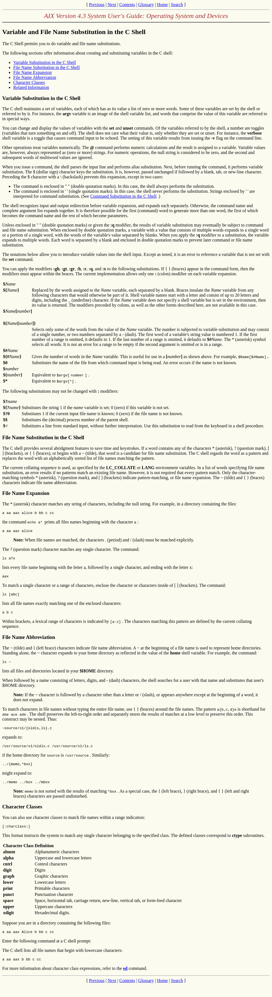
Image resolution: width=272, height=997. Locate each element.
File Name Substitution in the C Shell (46, 67)
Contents (127, 4)
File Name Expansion (32, 72)
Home (162, 4)
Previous (97, 4)
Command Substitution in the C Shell (123, 196)
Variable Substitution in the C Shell (44, 62)
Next (112, 4)
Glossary (146, 4)
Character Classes (29, 82)
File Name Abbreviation (34, 77)
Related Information (31, 87)
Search (177, 4)
